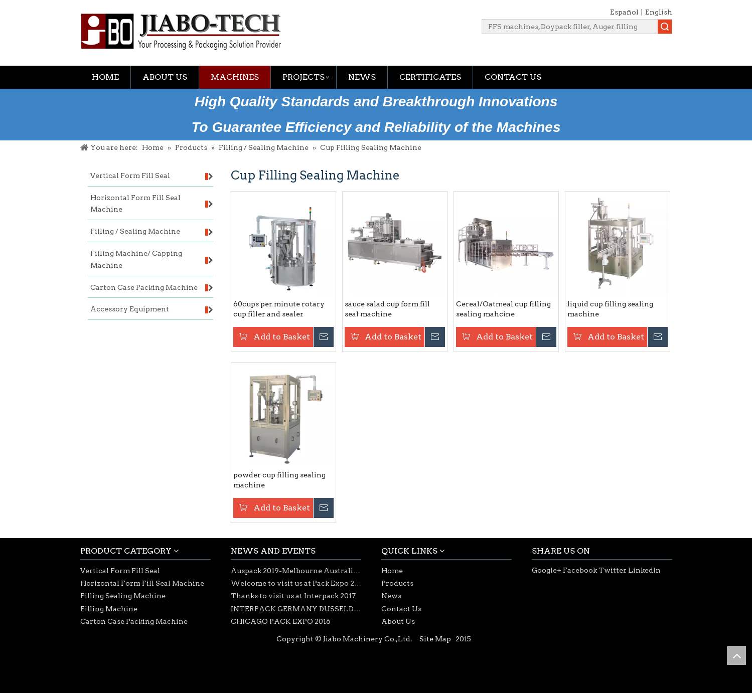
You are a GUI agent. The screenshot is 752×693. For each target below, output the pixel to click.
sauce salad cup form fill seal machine (387, 309)
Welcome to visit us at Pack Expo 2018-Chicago (314, 583)
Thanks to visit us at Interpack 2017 (293, 596)
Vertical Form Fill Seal (120, 571)
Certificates (430, 77)
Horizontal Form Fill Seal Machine (142, 583)
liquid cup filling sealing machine (610, 309)
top (736, 655)
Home (105, 77)
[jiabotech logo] (180, 32)
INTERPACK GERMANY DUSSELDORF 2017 (308, 609)
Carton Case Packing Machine (134, 621)
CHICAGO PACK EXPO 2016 (281, 621)
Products (397, 583)
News (362, 77)
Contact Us (513, 77)
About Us (164, 77)
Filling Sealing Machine (123, 596)
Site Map (435, 639)
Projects (303, 77)
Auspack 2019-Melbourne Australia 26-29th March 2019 (330, 571)
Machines (235, 77)
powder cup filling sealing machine (279, 480)
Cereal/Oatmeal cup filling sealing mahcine (503, 309)
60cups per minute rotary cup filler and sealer (279, 309)
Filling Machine (108, 609)
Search (665, 27)
